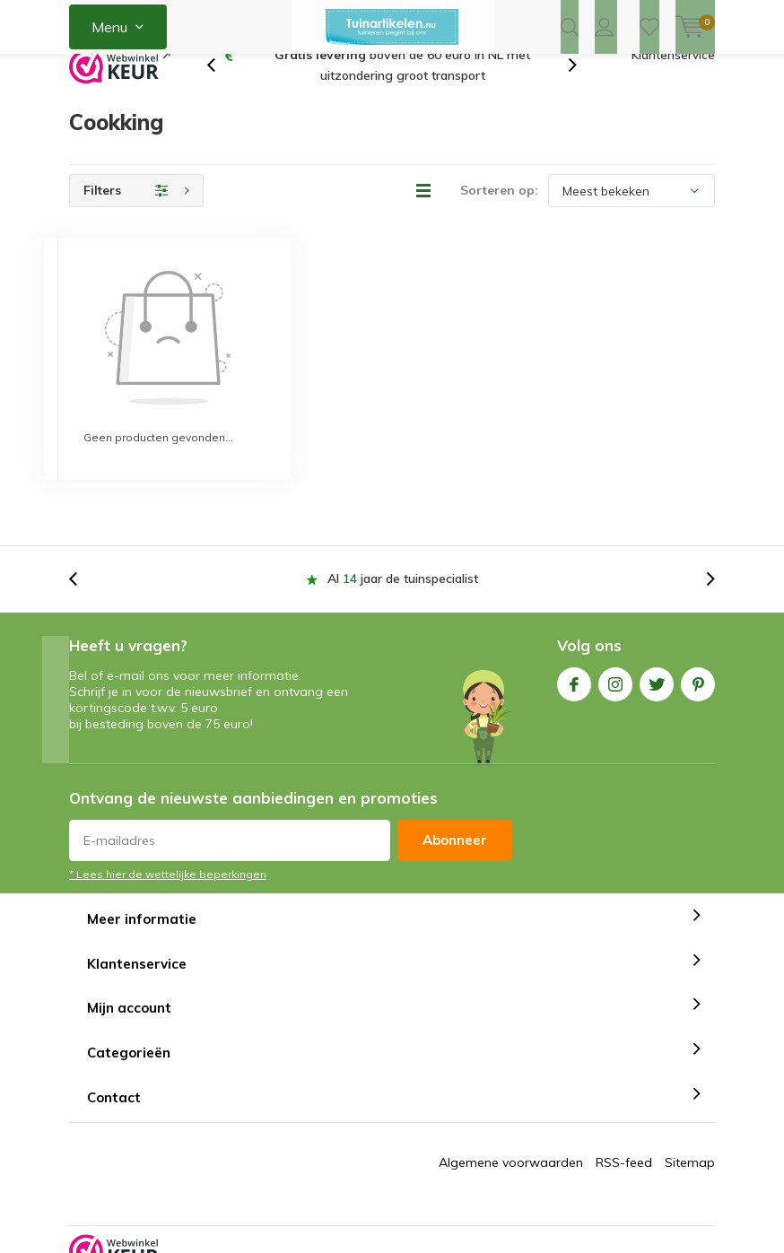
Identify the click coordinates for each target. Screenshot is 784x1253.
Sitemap (690, 1122)
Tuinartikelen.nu (437, 1219)
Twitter (657, 640)
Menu (109, 27)
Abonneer (454, 798)
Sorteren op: (499, 220)
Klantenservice (673, 84)
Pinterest (698, 640)
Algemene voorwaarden (511, 1122)
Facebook (574, 640)
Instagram (615, 640)
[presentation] (220, 95)
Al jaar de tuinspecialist (402, 538)
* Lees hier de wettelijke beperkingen (167, 833)
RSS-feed (624, 1122)
